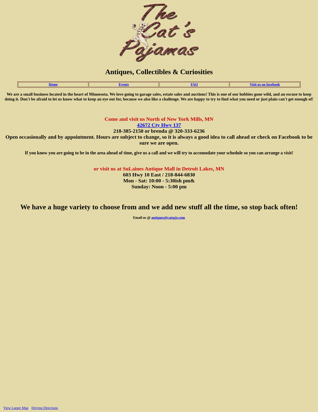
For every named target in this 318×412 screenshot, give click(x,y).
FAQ (194, 84)
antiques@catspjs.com (168, 217)
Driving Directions (44, 408)
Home (53, 84)
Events (124, 84)
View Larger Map (15, 408)
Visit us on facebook (265, 84)
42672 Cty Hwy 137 (159, 125)
